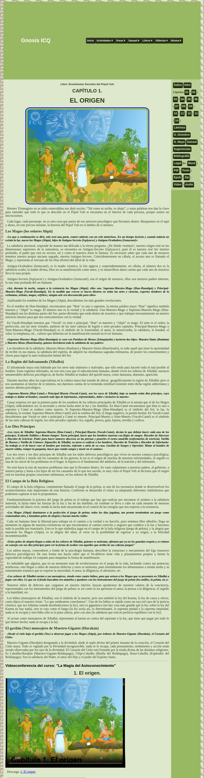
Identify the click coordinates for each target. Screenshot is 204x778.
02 (193, 92)
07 (176, 106)
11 (182, 113)
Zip (187, 177)
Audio (189, 184)
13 (196, 113)
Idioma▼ (176, 40)
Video (177, 184)
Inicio (90, 40)
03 (175, 99)
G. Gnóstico (182, 134)
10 (175, 113)
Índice (178, 84)
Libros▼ (148, 40)
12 (189, 113)
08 (183, 106)
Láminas (179, 127)
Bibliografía (181, 156)
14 (176, 120)
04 (182, 99)
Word (191, 163)
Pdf (176, 170)
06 (196, 99)
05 (189, 99)
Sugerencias (182, 149)
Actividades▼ (105, 40)
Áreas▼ (121, 40)
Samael (192, 141)
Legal (177, 163)
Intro (187, 84)
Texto (185, 170)
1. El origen (28, 771)
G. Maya (179, 141)
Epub (177, 177)
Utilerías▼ (162, 40)
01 (186, 92)
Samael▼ (134, 40)
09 (190, 106)
